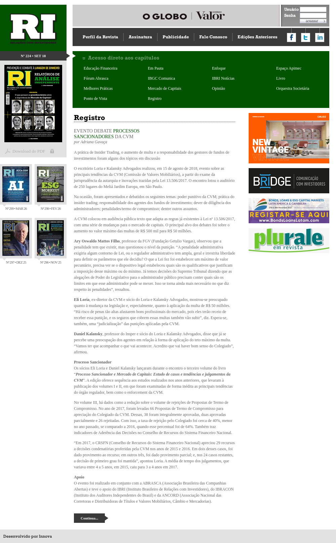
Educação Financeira (100, 68)
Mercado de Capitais (164, 88)
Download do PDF (28, 151)
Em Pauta (155, 68)
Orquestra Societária (292, 88)
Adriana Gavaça (93, 142)
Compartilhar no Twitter (305, 37)
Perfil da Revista (100, 36)
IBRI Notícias (223, 78)
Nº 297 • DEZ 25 (15, 242)
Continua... (89, 518)
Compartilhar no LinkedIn (319, 37)
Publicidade (176, 36)
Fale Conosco (213, 36)
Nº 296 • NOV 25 (50, 242)
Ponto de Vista (95, 98)
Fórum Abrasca (96, 78)
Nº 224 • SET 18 (33, 56)
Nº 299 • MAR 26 (15, 188)
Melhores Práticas (98, 88)
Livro (280, 78)
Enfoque (219, 68)
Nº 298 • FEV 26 (50, 188)
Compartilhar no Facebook (291, 37)
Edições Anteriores (258, 36)
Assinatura (140, 36)
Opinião (218, 88)
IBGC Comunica (161, 78)
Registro (155, 98)
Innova (45, 536)
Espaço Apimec (288, 68)
